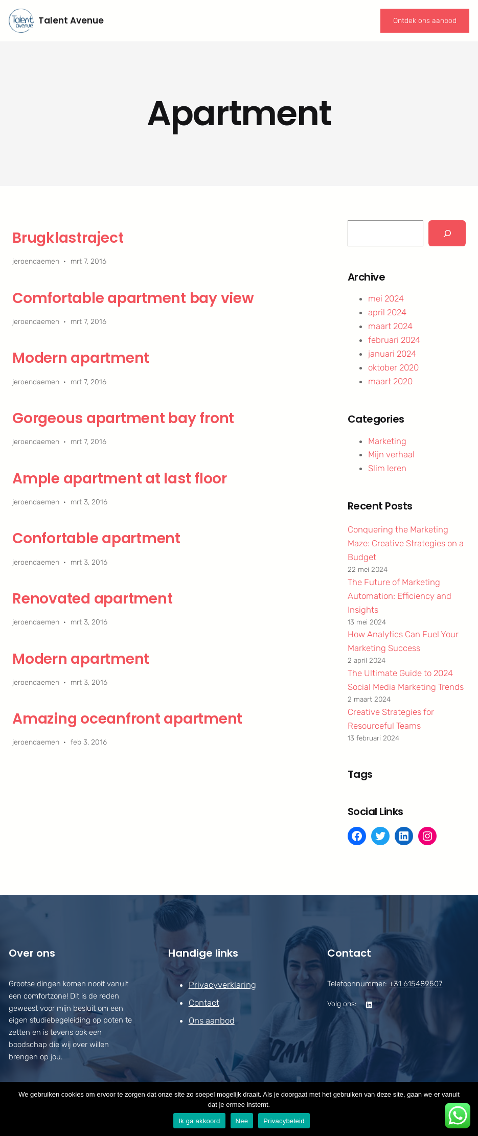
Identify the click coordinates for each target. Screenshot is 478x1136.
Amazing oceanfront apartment (127, 719)
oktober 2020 (393, 367)
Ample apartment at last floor (119, 479)
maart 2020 (390, 381)
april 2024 (387, 312)
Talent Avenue (71, 20)
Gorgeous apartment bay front (123, 418)
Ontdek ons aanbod (425, 20)
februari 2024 (394, 340)
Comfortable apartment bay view (133, 298)
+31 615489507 (415, 983)
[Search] (447, 233)
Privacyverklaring (222, 985)
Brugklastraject (67, 238)
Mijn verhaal (391, 454)
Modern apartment (80, 358)
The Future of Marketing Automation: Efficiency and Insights (399, 596)
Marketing (387, 441)
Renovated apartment (92, 599)
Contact (203, 1003)
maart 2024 (390, 326)
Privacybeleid (284, 1121)
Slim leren (387, 468)
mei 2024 (386, 298)
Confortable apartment (96, 538)
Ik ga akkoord (199, 1121)
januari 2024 (392, 354)
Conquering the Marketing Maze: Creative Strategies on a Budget (406, 543)
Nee (242, 1121)
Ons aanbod (211, 1021)
